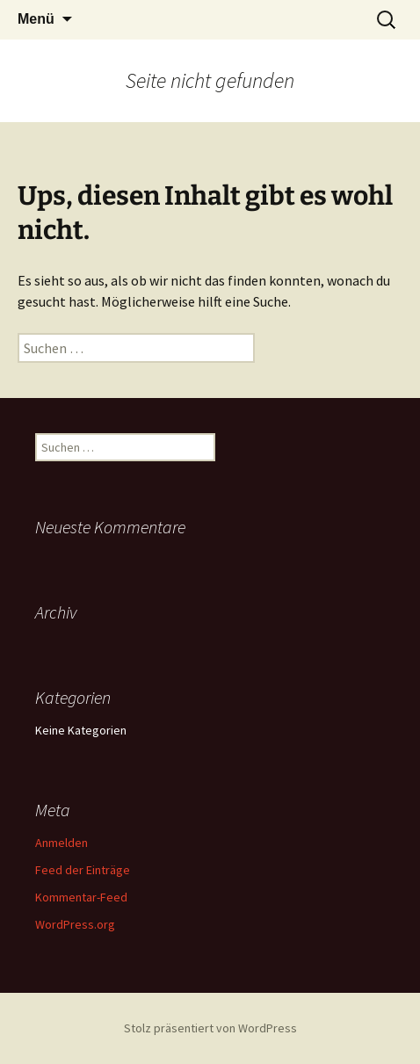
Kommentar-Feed (81, 897)
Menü (36, 18)
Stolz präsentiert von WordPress (210, 1028)
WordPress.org (75, 924)
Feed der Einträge (82, 870)
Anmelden (61, 842)
